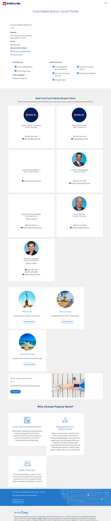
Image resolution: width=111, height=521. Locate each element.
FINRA (40, 454)
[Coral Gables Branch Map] (75, 38)
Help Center (39, 518)
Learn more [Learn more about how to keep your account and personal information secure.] (37, 494)
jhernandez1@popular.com (32, 228)
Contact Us (13, 518)
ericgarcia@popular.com (80, 228)
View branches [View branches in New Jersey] (57, 324)
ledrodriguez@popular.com (80, 183)
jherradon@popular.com (32, 181)
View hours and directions (21, 51)
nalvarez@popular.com (32, 139)
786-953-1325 (15, 45)
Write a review (17, 54)
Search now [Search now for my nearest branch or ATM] (18, 436)
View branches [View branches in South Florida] (89, 324)
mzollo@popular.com (80, 139)
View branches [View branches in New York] (25, 324)
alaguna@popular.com (32, 274)
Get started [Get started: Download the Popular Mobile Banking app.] (15, 351)
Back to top (17, 502)
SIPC (44, 454)
